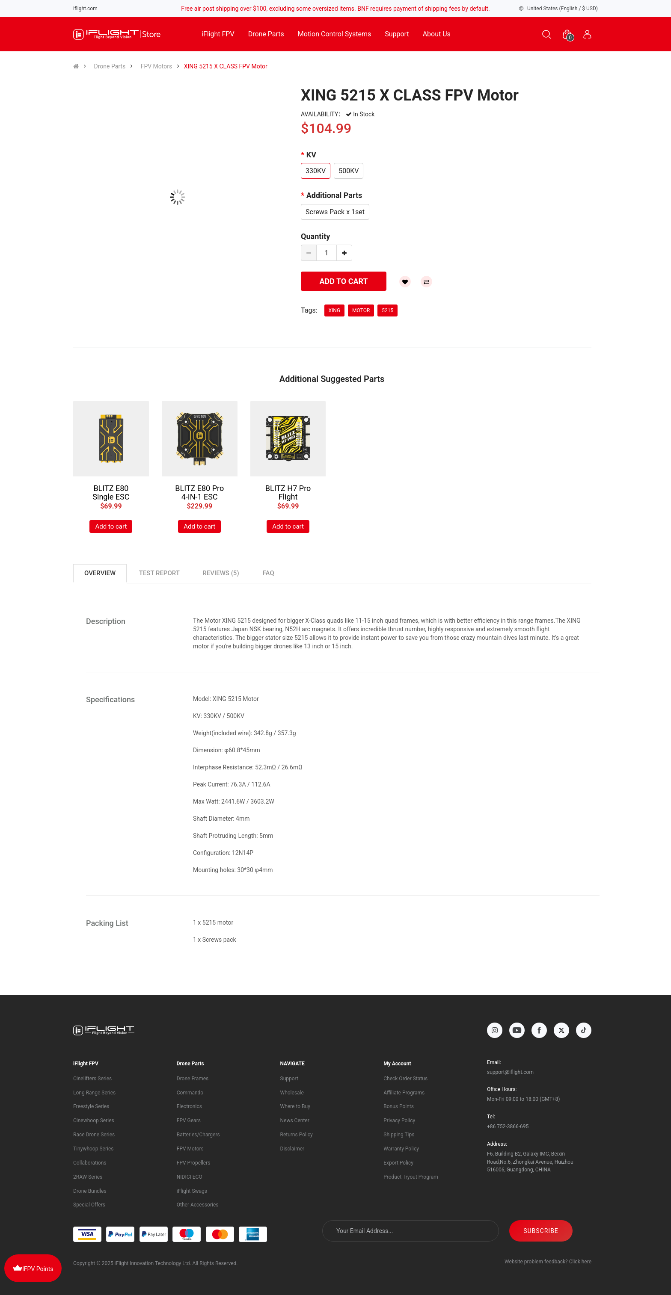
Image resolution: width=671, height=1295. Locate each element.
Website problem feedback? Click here (548, 1262)
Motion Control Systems (334, 34)
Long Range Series (94, 1093)
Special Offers (89, 1205)
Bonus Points (398, 1106)
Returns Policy (296, 1135)
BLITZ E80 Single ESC (110, 492)
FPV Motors (156, 66)
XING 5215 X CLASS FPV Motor (225, 66)
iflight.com (85, 9)
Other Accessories (198, 1205)
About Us (437, 34)
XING (335, 310)
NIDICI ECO (189, 1177)
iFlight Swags (192, 1191)
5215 (387, 310)
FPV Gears (189, 1121)
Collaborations (89, 1163)
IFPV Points (33, 1267)
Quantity (315, 236)
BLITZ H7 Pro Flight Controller (288, 497)
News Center (294, 1121)
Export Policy (398, 1163)
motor (361, 310)
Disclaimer (292, 1149)
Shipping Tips (398, 1135)
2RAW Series (87, 1177)
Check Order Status (405, 1079)
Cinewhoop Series (93, 1121)
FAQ (268, 573)
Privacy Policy (399, 1121)
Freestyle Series (91, 1106)
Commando (190, 1093)
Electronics (189, 1106)
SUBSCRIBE (559, 1230)
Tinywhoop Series (93, 1149)
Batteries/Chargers (198, 1135)
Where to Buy (295, 1106)
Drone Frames (193, 1079)
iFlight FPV (218, 34)
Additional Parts (334, 195)
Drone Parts (266, 34)
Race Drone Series (94, 1135)
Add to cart (111, 526)
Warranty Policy (401, 1149)
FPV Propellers (194, 1163)
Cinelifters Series (92, 1079)
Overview (100, 573)
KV (311, 154)
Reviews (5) (220, 573)
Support (397, 34)
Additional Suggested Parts (331, 379)
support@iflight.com (510, 1072)
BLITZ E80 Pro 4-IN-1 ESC (199, 492)
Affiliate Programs (404, 1093)
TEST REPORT (159, 573)
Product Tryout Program (410, 1177)
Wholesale (292, 1093)
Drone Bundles (90, 1191)
